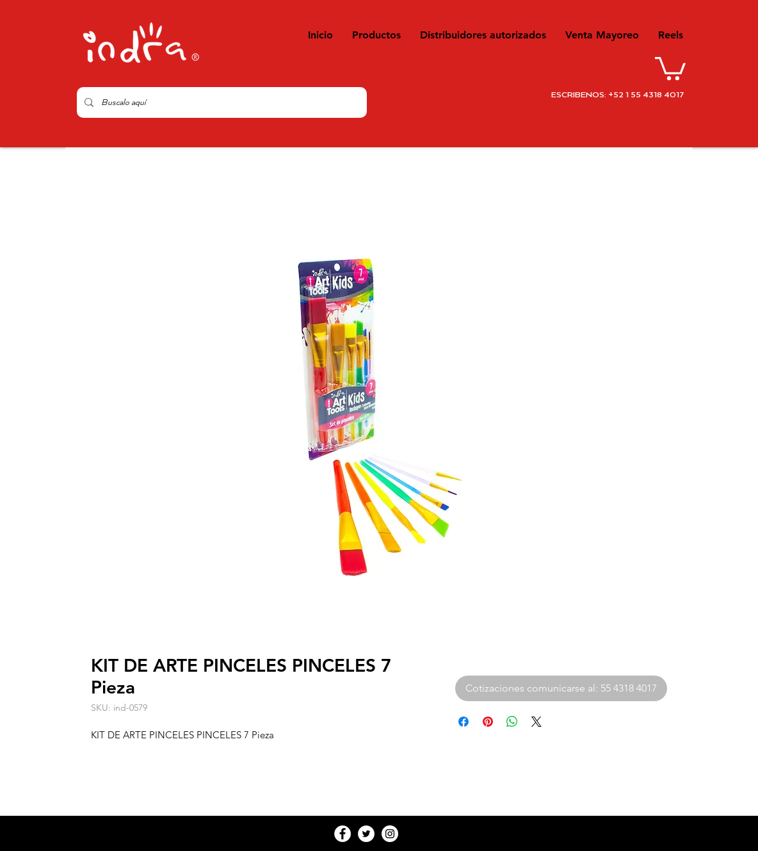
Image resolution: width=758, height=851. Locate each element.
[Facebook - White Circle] (342, 833)
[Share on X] (536, 721)
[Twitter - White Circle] (366, 833)
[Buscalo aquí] (220, 102)
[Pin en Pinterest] (488, 721)
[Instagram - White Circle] (390, 833)
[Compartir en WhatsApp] (512, 721)
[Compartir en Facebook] (463, 721)
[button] (670, 67)
